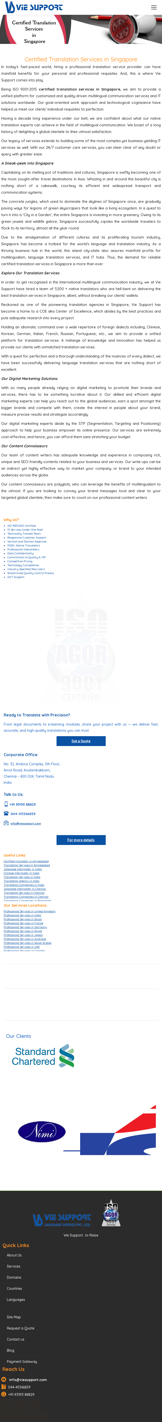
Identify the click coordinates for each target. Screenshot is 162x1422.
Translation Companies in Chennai (26, 896)
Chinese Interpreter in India (21, 873)
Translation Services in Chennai (24, 893)
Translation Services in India (22, 877)
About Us (14, 1255)
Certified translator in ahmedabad (26, 861)
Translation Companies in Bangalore (27, 900)
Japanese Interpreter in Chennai (25, 889)
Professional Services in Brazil (23, 919)
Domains (14, 1277)
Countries (14, 1288)
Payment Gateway (22, 1361)
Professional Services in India (22, 915)
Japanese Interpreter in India (23, 869)
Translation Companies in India (24, 885)
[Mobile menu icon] (154, 7)
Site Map (14, 1317)
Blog (10, 1350)
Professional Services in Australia (25, 939)
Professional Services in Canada (24, 951)
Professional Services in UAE (22, 947)
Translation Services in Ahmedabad (27, 865)
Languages (16, 1299)
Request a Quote (20, 1328)
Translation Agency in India (21, 881)
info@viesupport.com (27, 1380)
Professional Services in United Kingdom (30, 911)
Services (13, 1266)
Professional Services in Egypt (23, 931)
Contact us (15, 1339)
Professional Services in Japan (23, 935)
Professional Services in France (23, 923)
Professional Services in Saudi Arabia (27, 943)
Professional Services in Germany (25, 927)
